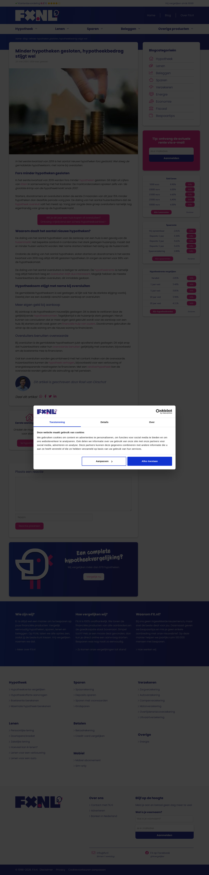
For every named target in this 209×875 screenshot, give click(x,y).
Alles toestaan (150, 461)
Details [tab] (104, 422)
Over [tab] (152, 422)
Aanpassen (104, 461)
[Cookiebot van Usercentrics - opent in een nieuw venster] (158, 411)
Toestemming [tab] (57, 422)
